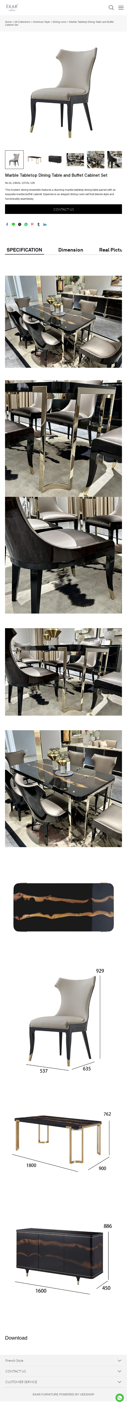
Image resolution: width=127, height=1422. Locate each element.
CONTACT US (63, 209)
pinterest (32, 224)
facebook (7, 224)
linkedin (45, 224)
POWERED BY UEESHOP (76, 1394)
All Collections (22, 21)
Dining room (59, 21)
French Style (14, 1360)
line (13, 224)
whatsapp (26, 224)
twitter (20, 224)
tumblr (38, 224)
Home (8, 21)
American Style (41, 21)
